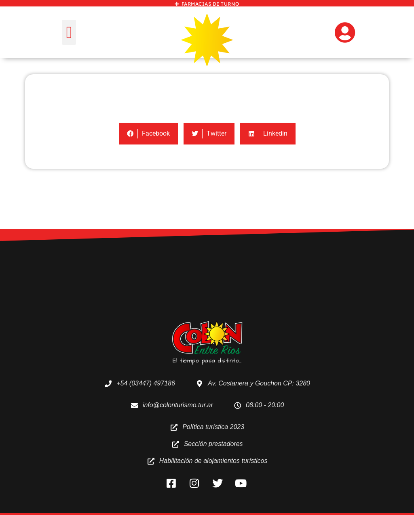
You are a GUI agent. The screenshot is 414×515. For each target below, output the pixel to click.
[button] (69, 32)
